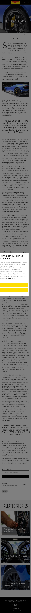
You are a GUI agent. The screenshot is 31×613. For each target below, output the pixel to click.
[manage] (15, 317)
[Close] (29, 287)
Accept (15, 322)
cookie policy (13, 310)
